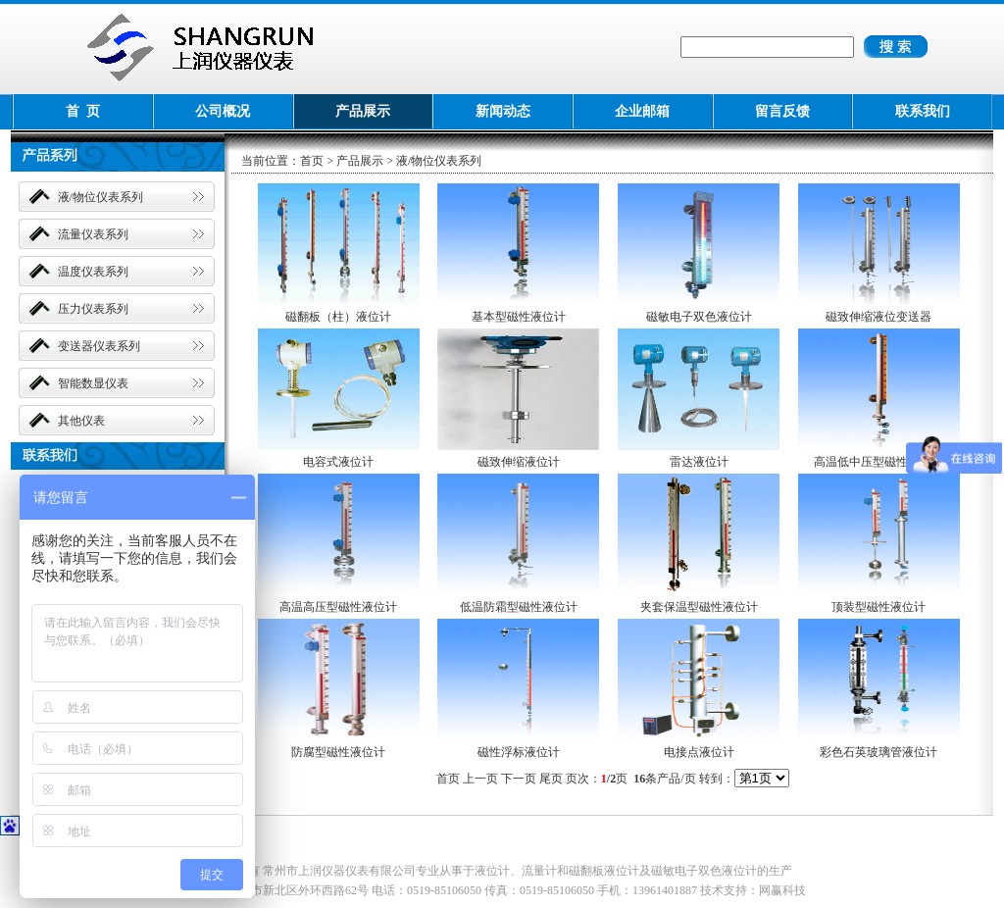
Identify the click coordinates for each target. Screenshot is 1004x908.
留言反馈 (782, 111)
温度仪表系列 (93, 271)
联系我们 (922, 111)
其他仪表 (81, 421)
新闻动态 (503, 111)
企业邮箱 (642, 111)
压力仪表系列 (93, 309)
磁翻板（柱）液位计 (338, 317)
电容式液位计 (338, 462)
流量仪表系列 (93, 234)
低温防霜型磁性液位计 (518, 607)
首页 (312, 161)
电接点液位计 (699, 752)
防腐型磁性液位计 (338, 752)
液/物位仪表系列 (100, 197)
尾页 (551, 778)
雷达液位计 (699, 462)
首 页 (83, 111)
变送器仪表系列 (99, 346)
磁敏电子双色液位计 (699, 317)
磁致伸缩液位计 (518, 462)
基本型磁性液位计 (519, 317)
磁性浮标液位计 (518, 752)
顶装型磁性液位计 (878, 607)
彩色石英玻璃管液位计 (878, 752)
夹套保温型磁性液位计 (699, 607)
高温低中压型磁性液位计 (878, 462)
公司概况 (222, 111)
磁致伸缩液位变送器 (878, 317)
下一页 (518, 778)
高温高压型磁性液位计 (338, 607)
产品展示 (362, 111)
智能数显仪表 (93, 383)
